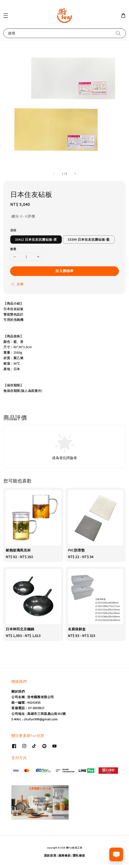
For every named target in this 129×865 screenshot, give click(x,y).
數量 (13, 249)
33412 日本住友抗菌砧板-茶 (36, 239)
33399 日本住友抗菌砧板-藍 (89, 239)
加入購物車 (64, 271)
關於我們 (18, 691)
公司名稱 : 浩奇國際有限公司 (32, 697)
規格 (13, 230)
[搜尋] (118, 33)
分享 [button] (16, 284)
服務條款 (64, 855)
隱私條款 (79, 855)
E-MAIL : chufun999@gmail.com (34, 719)
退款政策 (50, 855)
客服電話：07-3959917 (28, 708)
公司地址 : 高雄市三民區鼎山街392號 (38, 714)
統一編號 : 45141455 (26, 702)
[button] (6, 16)
